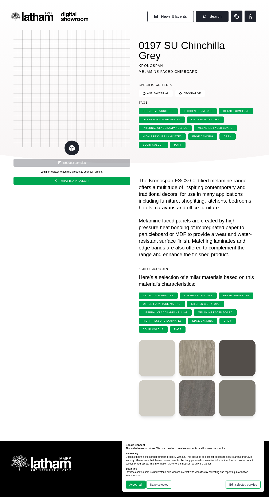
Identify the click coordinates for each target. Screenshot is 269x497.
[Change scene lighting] (72, 148)
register (54, 171)
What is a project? (72, 181)
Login (44, 171)
